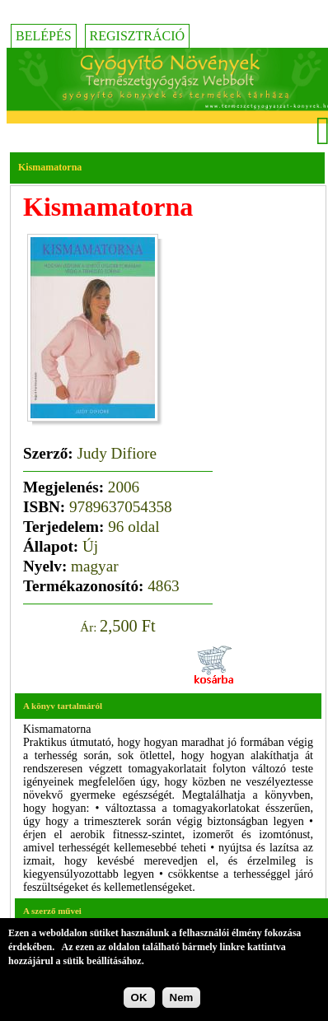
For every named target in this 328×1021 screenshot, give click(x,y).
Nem (182, 998)
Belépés (44, 36)
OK (139, 998)
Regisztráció (137, 36)
